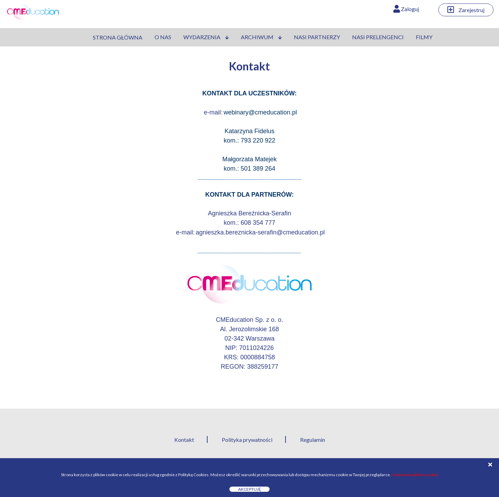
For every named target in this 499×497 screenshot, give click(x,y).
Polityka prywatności (247, 439)
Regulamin (312, 439)
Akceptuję (249, 489)
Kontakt (184, 439)
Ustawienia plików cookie (415, 474)
